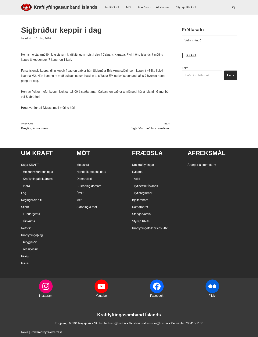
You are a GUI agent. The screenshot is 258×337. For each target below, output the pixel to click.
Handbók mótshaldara (91, 171)
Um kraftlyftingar (143, 164)
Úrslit (80, 193)
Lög (23, 193)
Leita (185, 68)
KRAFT (191, 55)
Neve (24, 332)
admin (28, 38)
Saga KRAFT (30, 164)
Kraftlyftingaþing (32, 235)
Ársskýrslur (30, 249)
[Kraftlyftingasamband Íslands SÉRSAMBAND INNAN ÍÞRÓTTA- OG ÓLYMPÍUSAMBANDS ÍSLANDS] (59, 7)
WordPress (54, 332)
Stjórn (25, 207)
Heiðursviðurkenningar (38, 171)
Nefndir (26, 228)
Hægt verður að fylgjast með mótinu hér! (48, 107)
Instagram (45, 295)
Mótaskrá (83, 164)
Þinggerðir (30, 242)
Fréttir (25, 263)
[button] (121, 7)
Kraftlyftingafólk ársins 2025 (150, 228)
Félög (25, 256)
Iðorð (26, 186)
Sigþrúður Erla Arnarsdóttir (111, 70)
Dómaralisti (84, 178)
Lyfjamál (137, 171)
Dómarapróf (140, 207)
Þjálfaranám (140, 200)
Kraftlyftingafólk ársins (38, 178)
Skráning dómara (90, 186)
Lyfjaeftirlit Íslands (146, 186)
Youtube (101, 295)
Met (79, 200)
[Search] (233, 7)
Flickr (212, 295)
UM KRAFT (37, 153)
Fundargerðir (31, 214)
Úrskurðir (29, 221)
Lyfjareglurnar (143, 193)
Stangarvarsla (141, 214)
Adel (137, 178)
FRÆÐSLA (147, 153)
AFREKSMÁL (207, 153)
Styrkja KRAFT (186, 7)
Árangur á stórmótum (202, 164)
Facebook (156, 295)
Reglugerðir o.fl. (31, 200)
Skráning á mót (87, 207)
